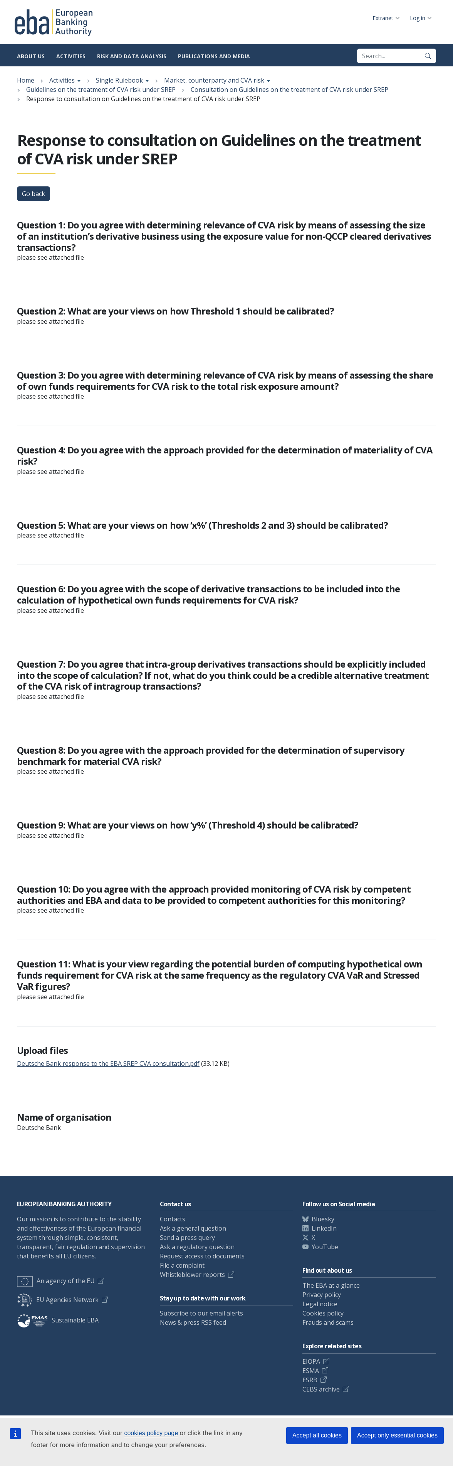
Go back (33, 193)
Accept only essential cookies (397, 1435)
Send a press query (187, 1237)
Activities (71, 56)
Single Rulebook (119, 80)
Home (25, 80)
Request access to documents (202, 1256)
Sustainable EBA (58, 1320)
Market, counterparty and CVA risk (214, 80)
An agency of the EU (56, 1281)
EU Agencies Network (58, 1299)
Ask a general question (193, 1228)
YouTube (325, 1247)
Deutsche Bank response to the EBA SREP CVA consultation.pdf (108, 1063)
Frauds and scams (328, 1322)
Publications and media (214, 56)
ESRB (309, 1380)
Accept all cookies (317, 1435)
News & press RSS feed (193, 1322)
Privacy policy (321, 1294)
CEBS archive (321, 1389)
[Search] (428, 56)
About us (31, 56)
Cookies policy (323, 1313)
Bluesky (323, 1219)
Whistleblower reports (192, 1274)
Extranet (382, 18)
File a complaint (182, 1265)
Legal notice (319, 1304)
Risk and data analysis (131, 56)
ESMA (310, 1370)
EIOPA (311, 1361)
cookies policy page (151, 1433)
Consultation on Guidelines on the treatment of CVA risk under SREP (289, 89)
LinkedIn (324, 1228)
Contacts (172, 1219)
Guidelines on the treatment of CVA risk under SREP (101, 89)
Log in (417, 18)
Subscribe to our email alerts (201, 1313)
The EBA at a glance (331, 1285)
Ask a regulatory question (197, 1247)
